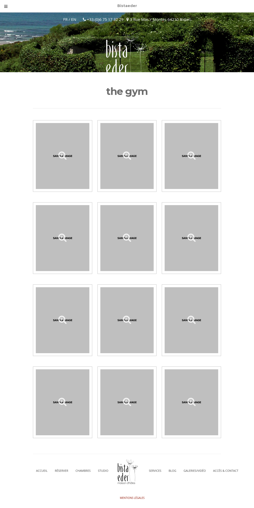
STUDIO (103, 471)
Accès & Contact (225, 471)
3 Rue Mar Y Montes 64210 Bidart (158, 19)
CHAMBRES (83, 471)
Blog (172, 471)
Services (155, 471)
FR (65, 19)
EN (73, 19)
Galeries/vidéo (195, 471)
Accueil (42, 471)
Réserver (61, 471)
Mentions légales (132, 498)
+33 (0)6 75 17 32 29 (105, 19)
